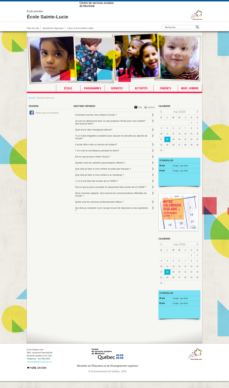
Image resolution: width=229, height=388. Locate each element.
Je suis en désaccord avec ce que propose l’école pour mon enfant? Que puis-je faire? (110, 129)
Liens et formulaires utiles (80, 35)
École (68, 95)
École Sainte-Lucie (47, 21)
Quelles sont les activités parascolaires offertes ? (100, 169)
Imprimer (151, 114)
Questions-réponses (53, 35)
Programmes (92, 95)
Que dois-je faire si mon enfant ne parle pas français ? (103, 175)
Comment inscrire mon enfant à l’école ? (96, 121)
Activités (141, 95)
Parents (165, 95)
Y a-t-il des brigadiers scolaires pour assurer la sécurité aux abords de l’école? (111, 144)
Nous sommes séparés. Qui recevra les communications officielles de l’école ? (111, 201)
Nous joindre (190, 95)
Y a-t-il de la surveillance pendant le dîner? (97, 157)
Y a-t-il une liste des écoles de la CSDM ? (96, 187)
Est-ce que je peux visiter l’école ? (92, 163)
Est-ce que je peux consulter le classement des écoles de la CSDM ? (110, 193)
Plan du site (33, 35)
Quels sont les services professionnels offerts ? (99, 208)
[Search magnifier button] (197, 34)
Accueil (31, 104)
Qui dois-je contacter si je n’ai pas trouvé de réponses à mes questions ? (111, 216)
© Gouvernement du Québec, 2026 (107, 378)
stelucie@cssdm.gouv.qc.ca (39, 368)
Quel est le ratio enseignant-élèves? (93, 136)
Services (117, 95)
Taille (140, 114)
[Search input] (179, 34)
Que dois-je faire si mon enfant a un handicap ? (99, 181)
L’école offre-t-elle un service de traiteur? (96, 151)
